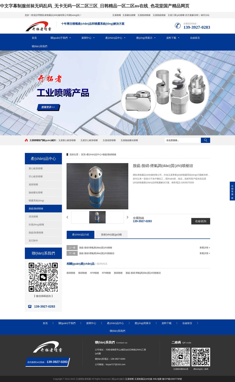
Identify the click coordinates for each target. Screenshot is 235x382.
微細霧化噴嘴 (36, 192)
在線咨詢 (200, 221)
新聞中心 (86, 38)
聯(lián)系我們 (39, 46)
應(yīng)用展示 (144, 38)
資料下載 (171, 38)
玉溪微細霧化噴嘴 (129, 140)
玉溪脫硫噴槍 (159, 15)
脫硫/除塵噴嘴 (36, 232)
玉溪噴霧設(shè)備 (143, 379)
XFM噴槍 (94, 273)
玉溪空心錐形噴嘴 (89, 140)
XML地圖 (157, 379)
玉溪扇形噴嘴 (109, 140)
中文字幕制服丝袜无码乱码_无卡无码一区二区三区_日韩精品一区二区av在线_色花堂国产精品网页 (94, 6)
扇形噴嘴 (33, 184)
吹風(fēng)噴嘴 (36, 224)
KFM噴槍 (106, 273)
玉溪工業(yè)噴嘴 (176, 15)
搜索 (205, 140)
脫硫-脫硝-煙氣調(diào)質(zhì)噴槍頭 (96, 253)
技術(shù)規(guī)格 (111, 234)
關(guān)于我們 (59, 38)
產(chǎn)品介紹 (80, 234)
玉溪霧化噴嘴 (128, 15)
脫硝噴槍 (71, 273)
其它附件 (33, 240)
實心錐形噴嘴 (36, 168)
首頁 (34, 38)
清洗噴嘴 (33, 216)
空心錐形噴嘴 (36, 176)
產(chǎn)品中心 (113, 38)
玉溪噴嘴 (116, 15)
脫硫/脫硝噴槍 (36, 208)
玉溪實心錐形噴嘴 (67, 140)
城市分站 (205, 15)
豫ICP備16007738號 (172, 379)
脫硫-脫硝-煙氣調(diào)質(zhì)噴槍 (95, 247)
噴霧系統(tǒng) (36, 200)
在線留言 (195, 38)
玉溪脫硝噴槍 (144, 15)
